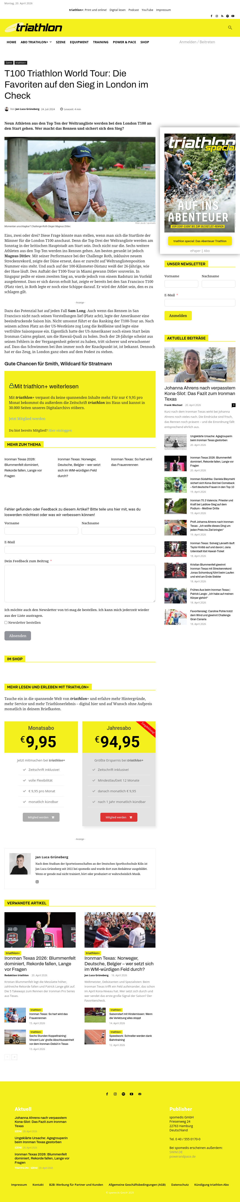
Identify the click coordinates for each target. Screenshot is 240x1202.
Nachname (90, 523)
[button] (230, 28)
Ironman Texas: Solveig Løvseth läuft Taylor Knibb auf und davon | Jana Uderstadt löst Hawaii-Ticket (212, 547)
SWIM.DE (176, 1151)
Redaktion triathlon (16, 975)
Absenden (17, 635)
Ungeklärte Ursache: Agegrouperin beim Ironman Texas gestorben (41, 1139)
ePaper (195, 251)
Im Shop (15, 659)
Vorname (11, 523)
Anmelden (178, 315)
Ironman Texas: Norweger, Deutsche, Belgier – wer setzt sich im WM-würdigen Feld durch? (119, 964)
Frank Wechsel (173, 405)
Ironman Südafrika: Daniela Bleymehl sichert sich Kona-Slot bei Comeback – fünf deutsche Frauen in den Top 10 (212, 483)
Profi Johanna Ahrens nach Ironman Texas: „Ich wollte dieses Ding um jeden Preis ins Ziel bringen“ (212, 525)
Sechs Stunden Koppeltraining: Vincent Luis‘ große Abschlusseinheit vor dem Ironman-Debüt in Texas (51, 1040)
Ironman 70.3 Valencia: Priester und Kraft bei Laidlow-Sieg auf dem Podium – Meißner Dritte (211, 504)
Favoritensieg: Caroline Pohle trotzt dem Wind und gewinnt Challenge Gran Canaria (211, 615)
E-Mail (9, 542)
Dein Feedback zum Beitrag (26, 561)
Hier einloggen (60, 430)
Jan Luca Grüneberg (27, 109)
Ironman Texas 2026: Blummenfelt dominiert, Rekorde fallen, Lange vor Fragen (40, 964)
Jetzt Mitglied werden (27, 418)
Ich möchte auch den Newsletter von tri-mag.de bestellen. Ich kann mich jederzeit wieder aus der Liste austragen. (76, 612)
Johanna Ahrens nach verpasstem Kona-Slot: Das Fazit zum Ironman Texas (199, 393)
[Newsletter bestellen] (5, 622)
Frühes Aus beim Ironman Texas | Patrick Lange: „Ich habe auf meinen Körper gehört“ (211, 593)
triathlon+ (20, 63)
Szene (8, 63)
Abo (207, 251)
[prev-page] (7, 1057)
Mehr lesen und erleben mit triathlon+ (48, 687)
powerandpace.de (183, 1156)
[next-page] (14, 1057)
